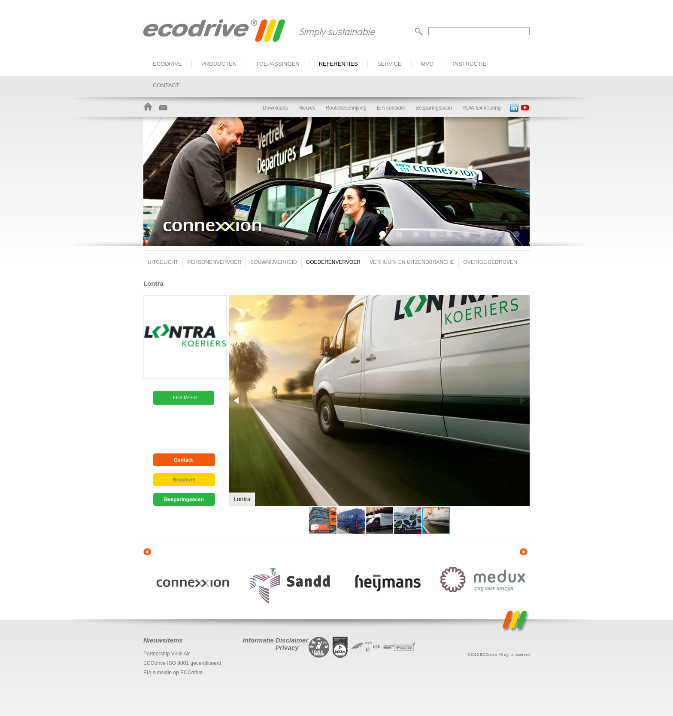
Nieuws (306, 108)
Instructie (469, 64)
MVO (427, 64)
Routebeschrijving (345, 108)
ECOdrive (167, 64)
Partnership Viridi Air (166, 654)
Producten (218, 64)
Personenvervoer (214, 262)
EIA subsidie (391, 108)
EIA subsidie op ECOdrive (173, 673)
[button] (237, 400)
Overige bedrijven (490, 262)
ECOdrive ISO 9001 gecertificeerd (182, 663)
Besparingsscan (433, 108)
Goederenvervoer (333, 262)
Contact (166, 85)
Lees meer (183, 397)
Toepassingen (277, 64)
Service (389, 64)
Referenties (338, 64)
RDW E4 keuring (481, 108)
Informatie (258, 640)
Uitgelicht (163, 262)
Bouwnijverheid (273, 262)
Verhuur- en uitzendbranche (412, 262)
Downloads (275, 108)
